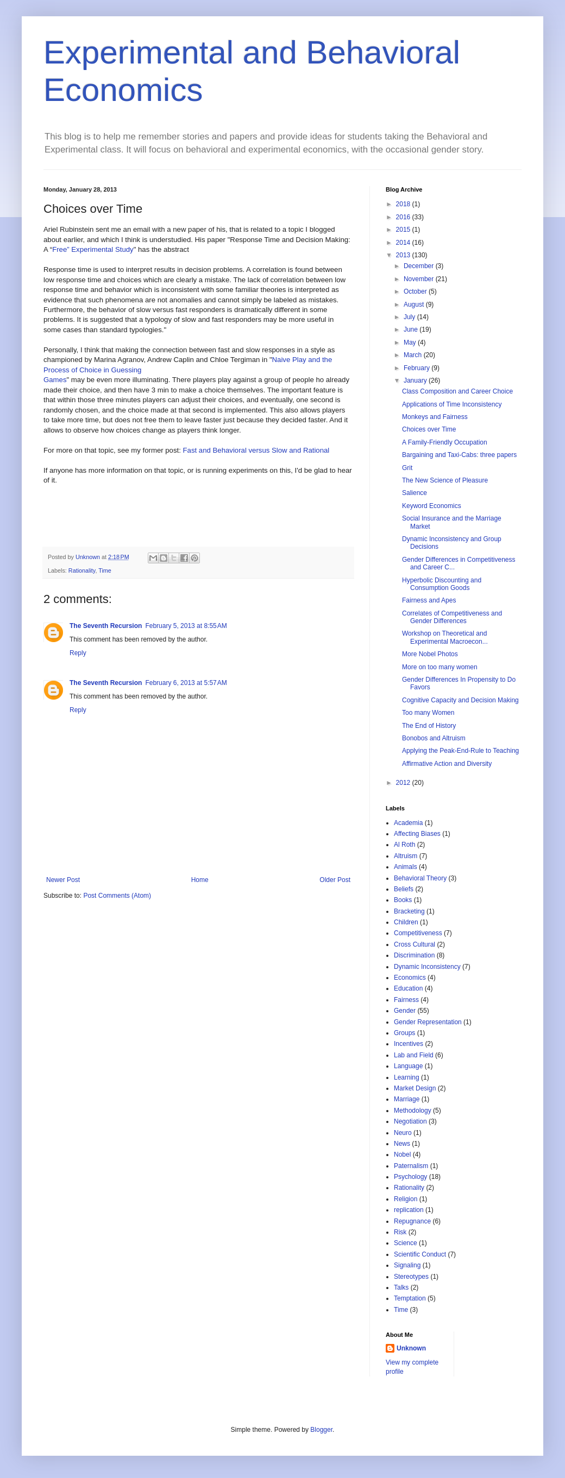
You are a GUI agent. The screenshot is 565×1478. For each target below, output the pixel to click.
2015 (404, 229)
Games (55, 380)
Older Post (334, 880)
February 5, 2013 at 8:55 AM (186, 626)
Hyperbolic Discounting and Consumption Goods (441, 584)
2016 (404, 217)
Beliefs (403, 889)
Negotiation (410, 1121)
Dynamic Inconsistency (427, 966)
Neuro (403, 1133)
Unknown (411, 1348)
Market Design (415, 1088)
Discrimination (414, 955)
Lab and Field (414, 1055)
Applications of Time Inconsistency (451, 404)
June (411, 329)
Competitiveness (418, 933)
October (416, 291)
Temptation (410, 1298)
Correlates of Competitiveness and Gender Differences (452, 617)
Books (403, 900)
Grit (407, 468)
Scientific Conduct (420, 1254)
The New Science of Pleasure (445, 480)
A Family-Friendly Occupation (444, 442)
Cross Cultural (414, 944)
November (420, 279)
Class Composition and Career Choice (457, 391)
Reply (78, 653)
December (420, 266)
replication (409, 1210)
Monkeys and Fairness (435, 417)
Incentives (408, 1044)
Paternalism (411, 1166)
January (416, 380)
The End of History (429, 726)
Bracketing (409, 911)
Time (104, 570)
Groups (404, 1033)
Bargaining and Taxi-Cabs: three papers (459, 455)
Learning (406, 1077)
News (402, 1143)
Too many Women (428, 712)
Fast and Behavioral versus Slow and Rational (256, 450)
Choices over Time (429, 429)
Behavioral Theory (420, 878)
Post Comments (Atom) (117, 895)
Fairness (406, 1000)
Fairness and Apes (429, 600)
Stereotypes (411, 1276)
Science (405, 1243)
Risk (400, 1232)
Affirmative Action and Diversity (447, 763)
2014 (404, 242)
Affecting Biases (417, 834)
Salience (414, 493)
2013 (404, 255)
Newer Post (63, 880)
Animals (405, 867)
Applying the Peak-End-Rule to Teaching (460, 750)
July (410, 317)
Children (406, 922)
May (411, 342)
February (417, 368)
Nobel (402, 1154)
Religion (405, 1199)
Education (408, 988)
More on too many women (440, 667)
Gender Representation (428, 1022)
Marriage (406, 1099)
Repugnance (412, 1221)
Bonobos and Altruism (434, 738)
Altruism (405, 856)
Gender (405, 1010)
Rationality (82, 570)
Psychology (410, 1177)
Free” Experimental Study (93, 249)
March (414, 355)
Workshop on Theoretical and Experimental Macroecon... (445, 637)
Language (408, 1066)
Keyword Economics (431, 506)
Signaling (407, 1265)
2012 (404, 782)
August (415, 304)
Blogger (321, 1429)
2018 (404, 204)
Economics (410, 977)
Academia (408, 823)
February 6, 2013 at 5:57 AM (186, 683)
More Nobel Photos (430, 654)
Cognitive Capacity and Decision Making (460, 700)
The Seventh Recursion (106, 626)
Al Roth (404, 844)
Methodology (412, 1110)
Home (200, 880)
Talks (401, 1287)
